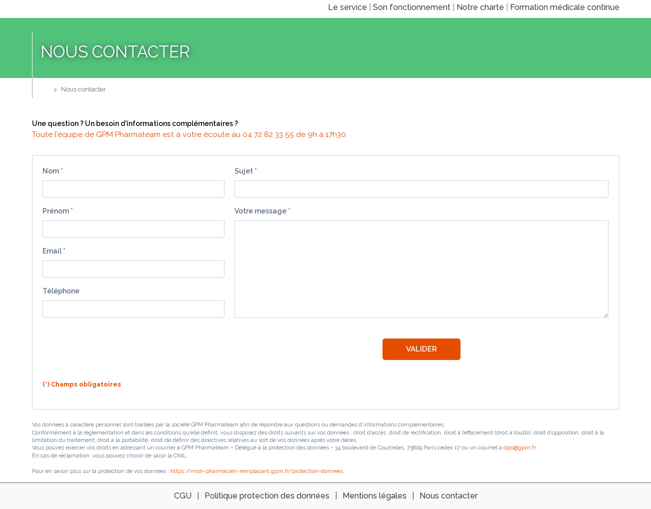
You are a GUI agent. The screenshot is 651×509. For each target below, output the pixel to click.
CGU (183, 495)
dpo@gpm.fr (520, 447)
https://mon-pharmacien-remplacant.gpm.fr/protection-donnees (256, 471)
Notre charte (480, 7)
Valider (421, 349)
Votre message (260, 211)
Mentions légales (374, 495)
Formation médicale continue (565, 7)
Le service (347, 7)
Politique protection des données (267, 495)
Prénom (55, 211)
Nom (50, 171)
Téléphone (61, 291)
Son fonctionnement (411, 7)
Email (52, 251)
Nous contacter (83, 89)
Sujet (243, 171)
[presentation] (118, 350)
